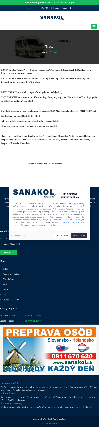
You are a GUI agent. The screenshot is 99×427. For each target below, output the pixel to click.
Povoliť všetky (79, 235)
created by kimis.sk (49, 423)
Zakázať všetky (62, 235)
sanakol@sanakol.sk (61, 8)
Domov (45, 51)
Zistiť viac (65, 222)
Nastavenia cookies (18, 235)
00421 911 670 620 (38, 8)
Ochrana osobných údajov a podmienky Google (40, 225)
